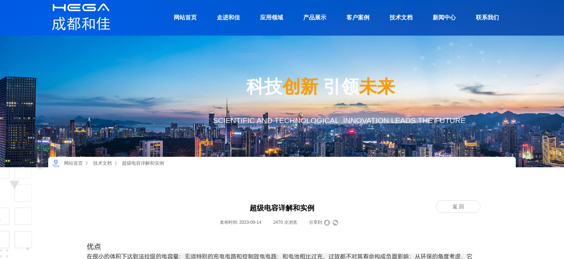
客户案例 (357, 17)
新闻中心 (444, 17)
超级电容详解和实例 (143, 163)
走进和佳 (228, 17)
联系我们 (487, 17)
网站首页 (185, 17)
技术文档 (401, 17)
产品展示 (314, 17)
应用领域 (271, 17)
